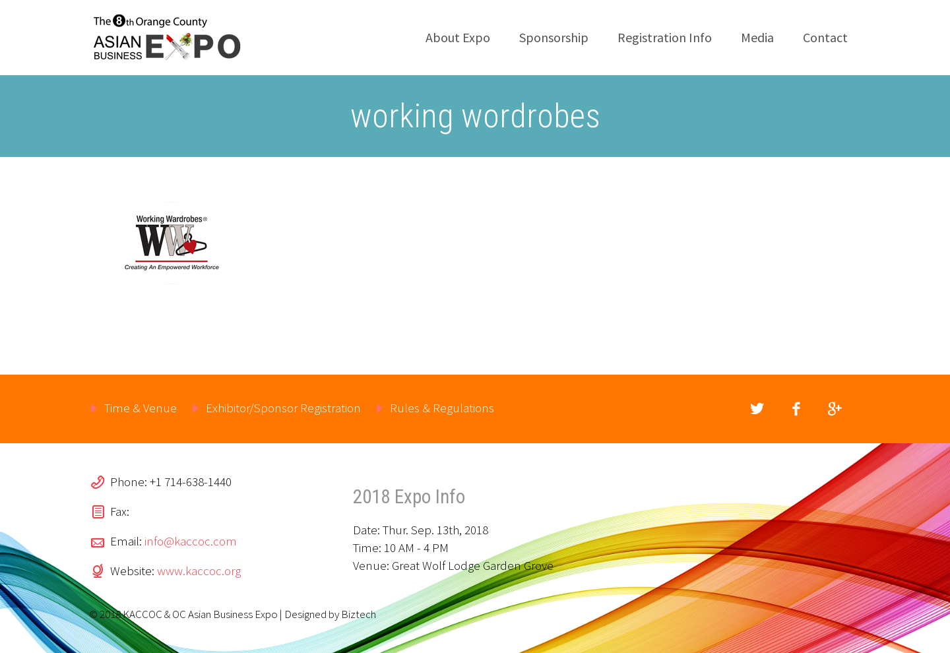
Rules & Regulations (442, 408)
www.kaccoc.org (199, 570)
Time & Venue (140, 408)
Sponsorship (553, 37)
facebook (796, 408)
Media (757, 37)
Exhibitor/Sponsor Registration (283, 408)
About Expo (458, 37)
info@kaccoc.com (190, 541)
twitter (757, 408)
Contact (825, 37)
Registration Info (665, 37)
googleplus (834, 408)
